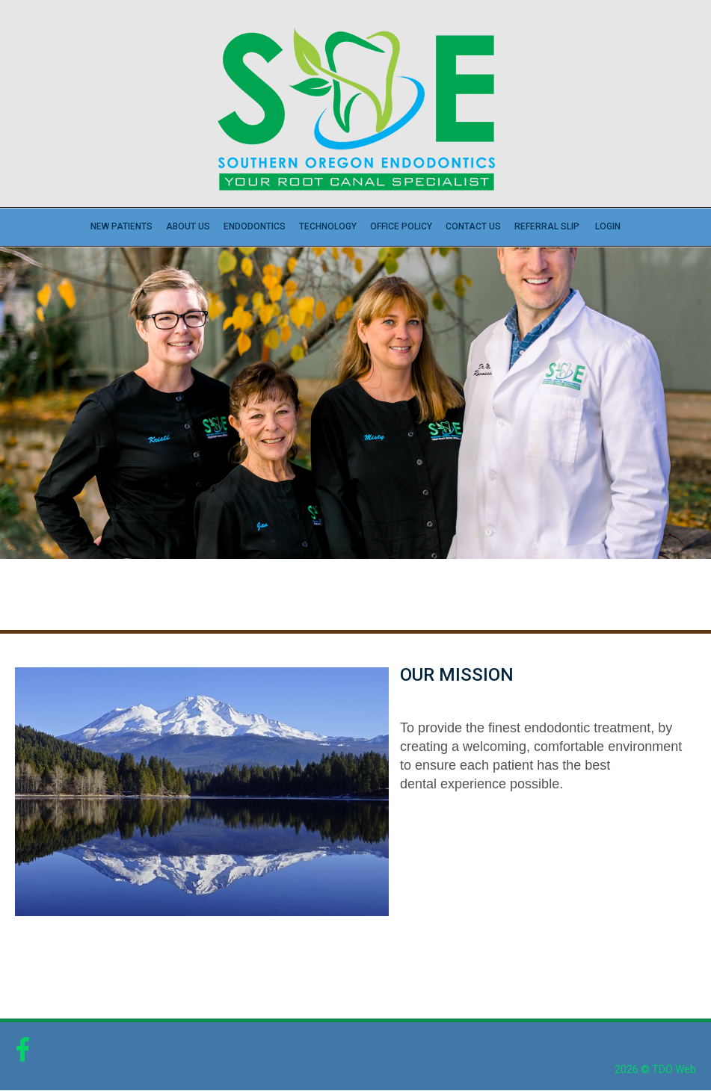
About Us (188, 226)
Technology (328, 226)
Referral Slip (546, 226)
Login (608, 226)
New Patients (121, 226)
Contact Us (473, 226)
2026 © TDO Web (655, 1069)
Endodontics (255, 226)
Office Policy (401, 226)
